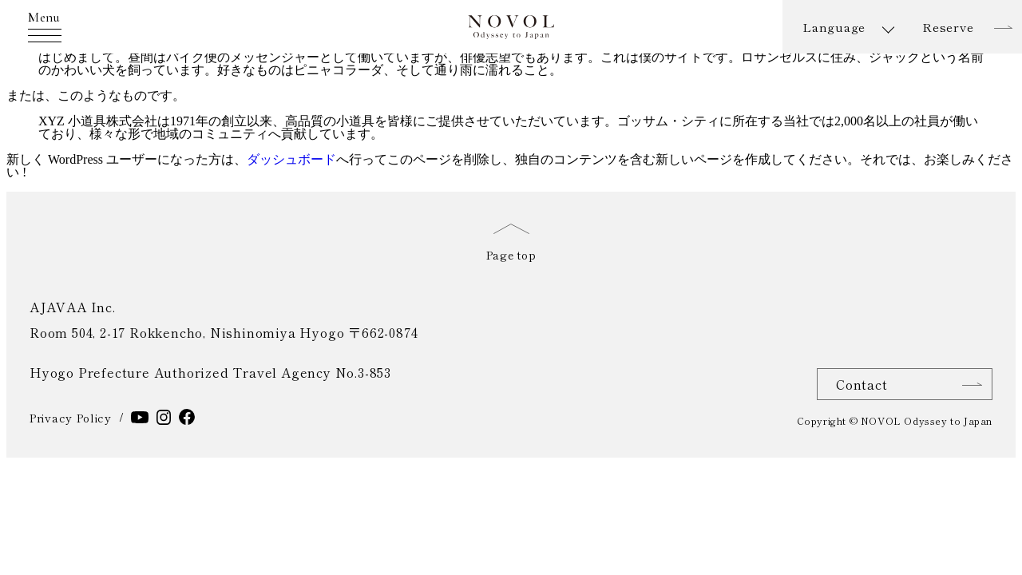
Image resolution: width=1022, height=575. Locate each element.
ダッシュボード (291, 159)
